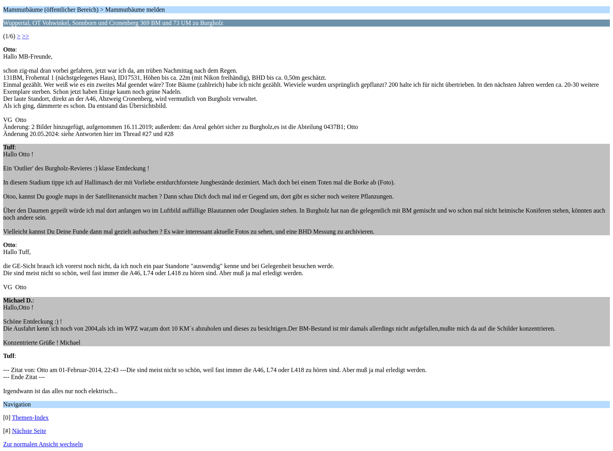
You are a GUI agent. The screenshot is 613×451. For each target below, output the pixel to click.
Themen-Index (30, 417)
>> (25, 36)
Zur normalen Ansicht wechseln (43, 444)
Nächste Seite (29, 431)
